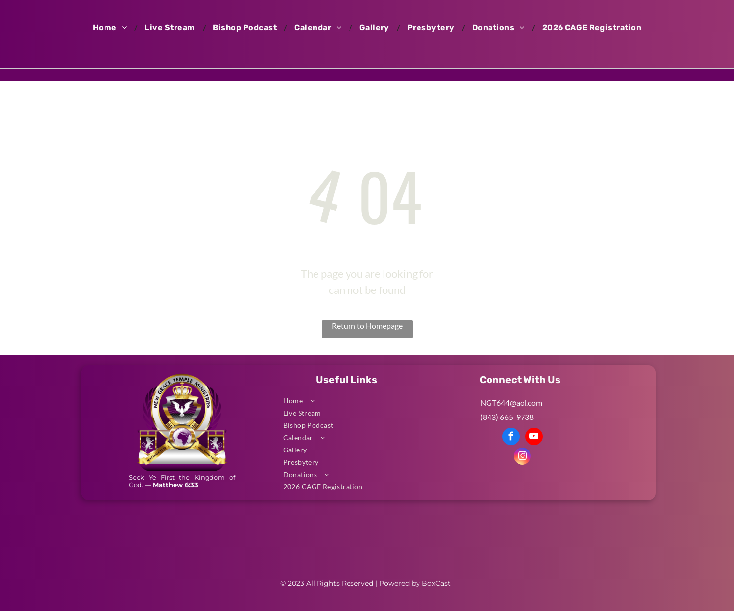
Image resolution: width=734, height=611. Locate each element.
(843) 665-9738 (507, 416)
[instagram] (522, 457)
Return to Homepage (367, 325)
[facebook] (511, 438)
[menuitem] (111, 27)
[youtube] (534, 438)
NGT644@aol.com (511, 402)
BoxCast (436, 583)
